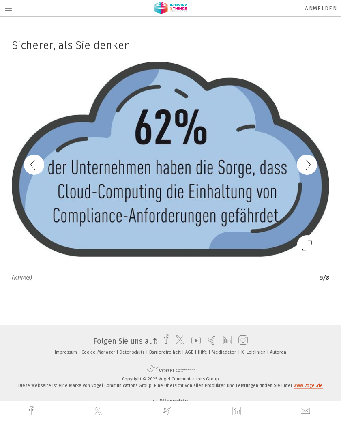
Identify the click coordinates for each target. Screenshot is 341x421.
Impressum (66, 352)
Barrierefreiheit (165, 352)
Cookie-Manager (98, 352)
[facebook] (32, 411)
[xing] (168, 411)
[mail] (306, 411)
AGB (190, 352)
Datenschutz (133, 352)
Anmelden (321, 8)
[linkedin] (238, 411)
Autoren (278, 352)
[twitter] (98, 411)
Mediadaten (225, 352)
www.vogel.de (308, 385)
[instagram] (241, 341)
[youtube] (194, 341)
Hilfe (203, 352)
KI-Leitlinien (254, 352)
